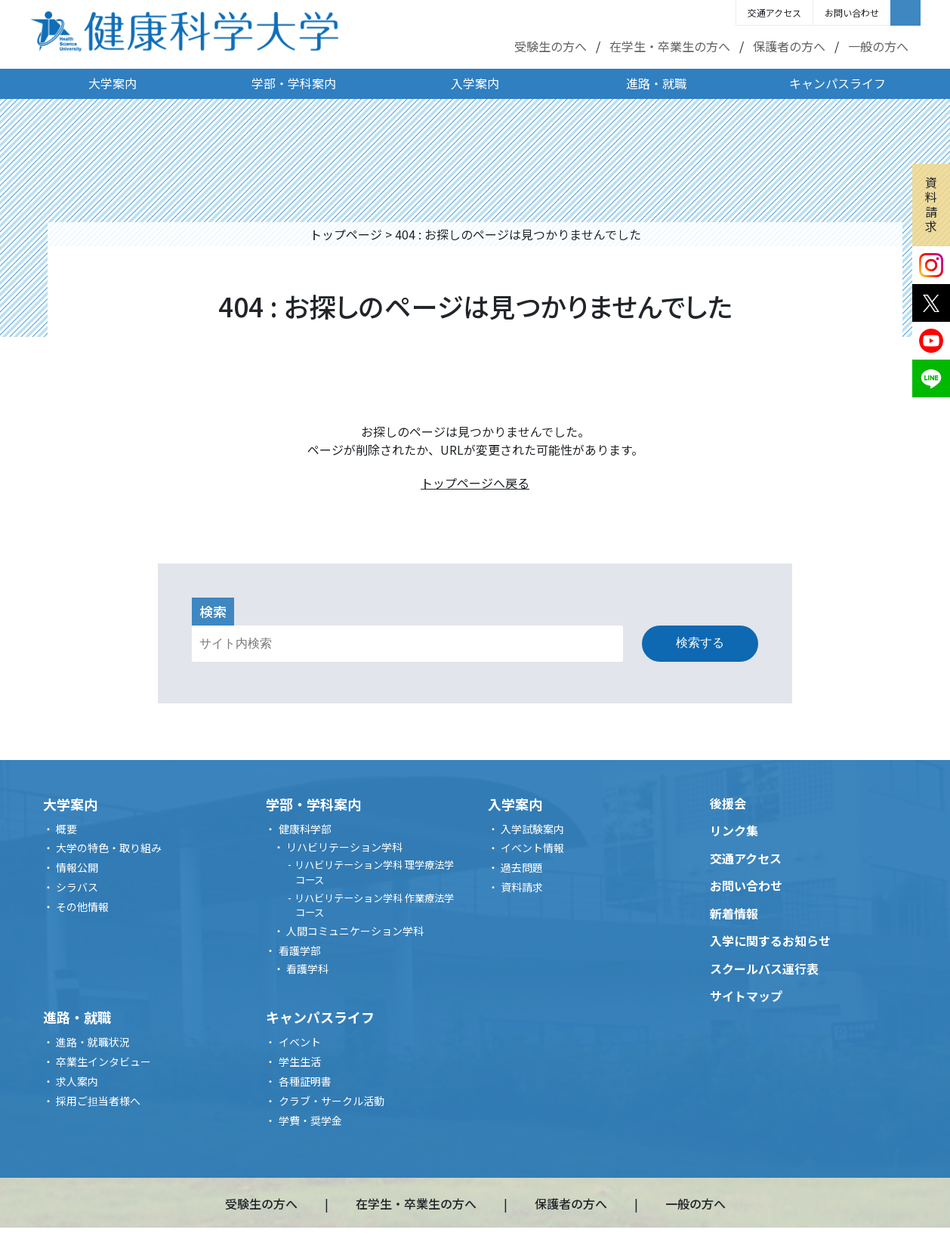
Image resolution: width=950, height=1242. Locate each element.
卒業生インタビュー (103, 1061)
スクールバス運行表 (764, 968)
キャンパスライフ (837, 83)
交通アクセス (774, 12)
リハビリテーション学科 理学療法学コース (374, 872)
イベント (300, 1041)
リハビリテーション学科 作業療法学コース (374, 905)
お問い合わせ (852, 12)
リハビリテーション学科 (344, 846)
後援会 (728, 803)
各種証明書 (305, 1081)
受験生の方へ (550, 46)
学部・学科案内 (293, 83)
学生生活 (300, 1061)
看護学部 (300, 950)
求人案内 (77, 1081)
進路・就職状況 (93, 1041)
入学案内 (475, 83)
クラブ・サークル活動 (331, 1100)
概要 (66, 828)
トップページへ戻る (475, 483)
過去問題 (522, 867)
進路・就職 (656, 83)
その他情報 (82, 906)
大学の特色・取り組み (109, 847)
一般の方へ (878, 46)
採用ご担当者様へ (98, 1100)
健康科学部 (305, 828)
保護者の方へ (789, 46)
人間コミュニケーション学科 (355, 930)
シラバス (77, 886)
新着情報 (734, 913)
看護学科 (307, 968)
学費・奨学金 (310, 1120)
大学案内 (112, 83)
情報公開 (77, 867)
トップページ (346, 234)
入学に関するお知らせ (770, 941)
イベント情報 (532, 847)
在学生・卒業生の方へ (669, 46)
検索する (700, 642)
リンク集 (734, 830)
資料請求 (931, 204)
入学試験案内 (532, 828)
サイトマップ (746, 996)
